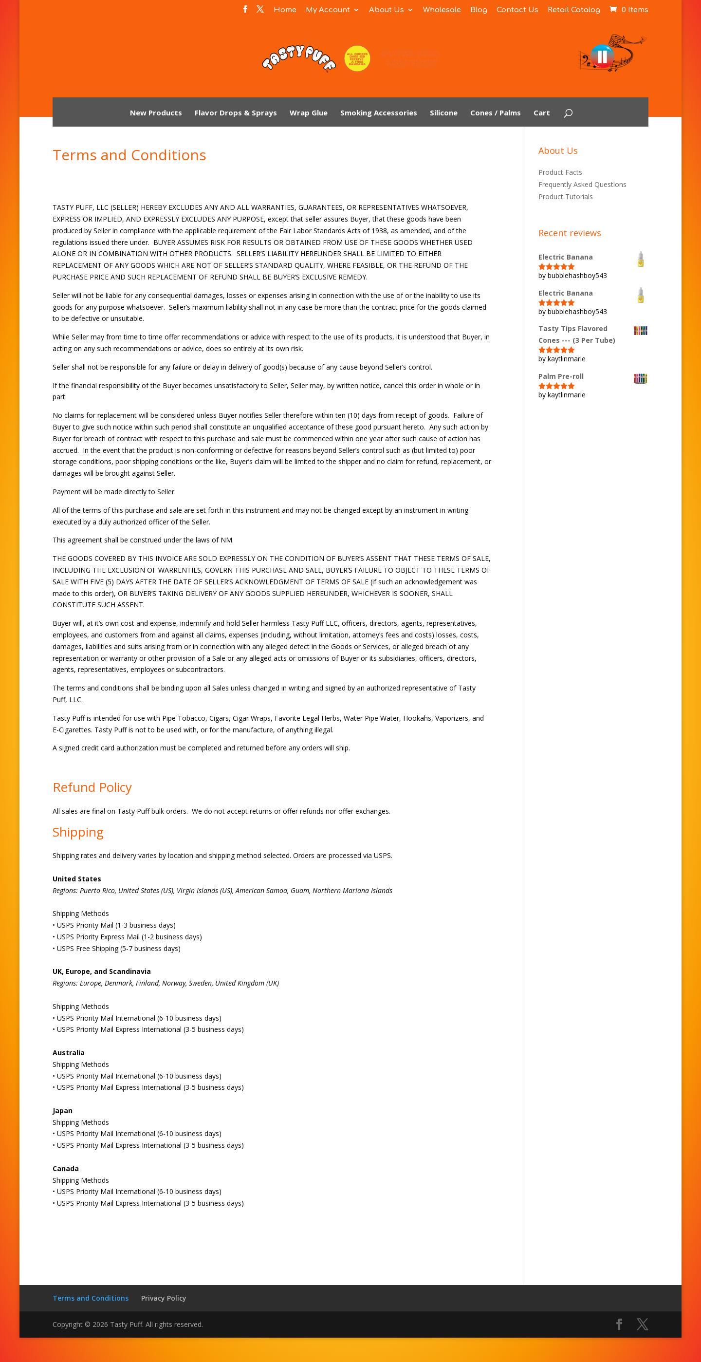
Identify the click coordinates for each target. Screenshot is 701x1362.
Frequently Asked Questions (582, 184)
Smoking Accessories (378, 113)
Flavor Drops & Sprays (236, 113)
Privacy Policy (163, 1298)
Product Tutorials (565, 196)
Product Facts (560, 172)
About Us (386, 10)
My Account (328, 10)
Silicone (444, 113)
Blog (478, 10)
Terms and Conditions (91, 1298)
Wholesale (442, 10)
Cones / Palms (495, 113)
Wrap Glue (309, 113)
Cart (542, 113)
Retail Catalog (574, 10)
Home (285, 10)
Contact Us (517, 10)
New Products (156, 113)
